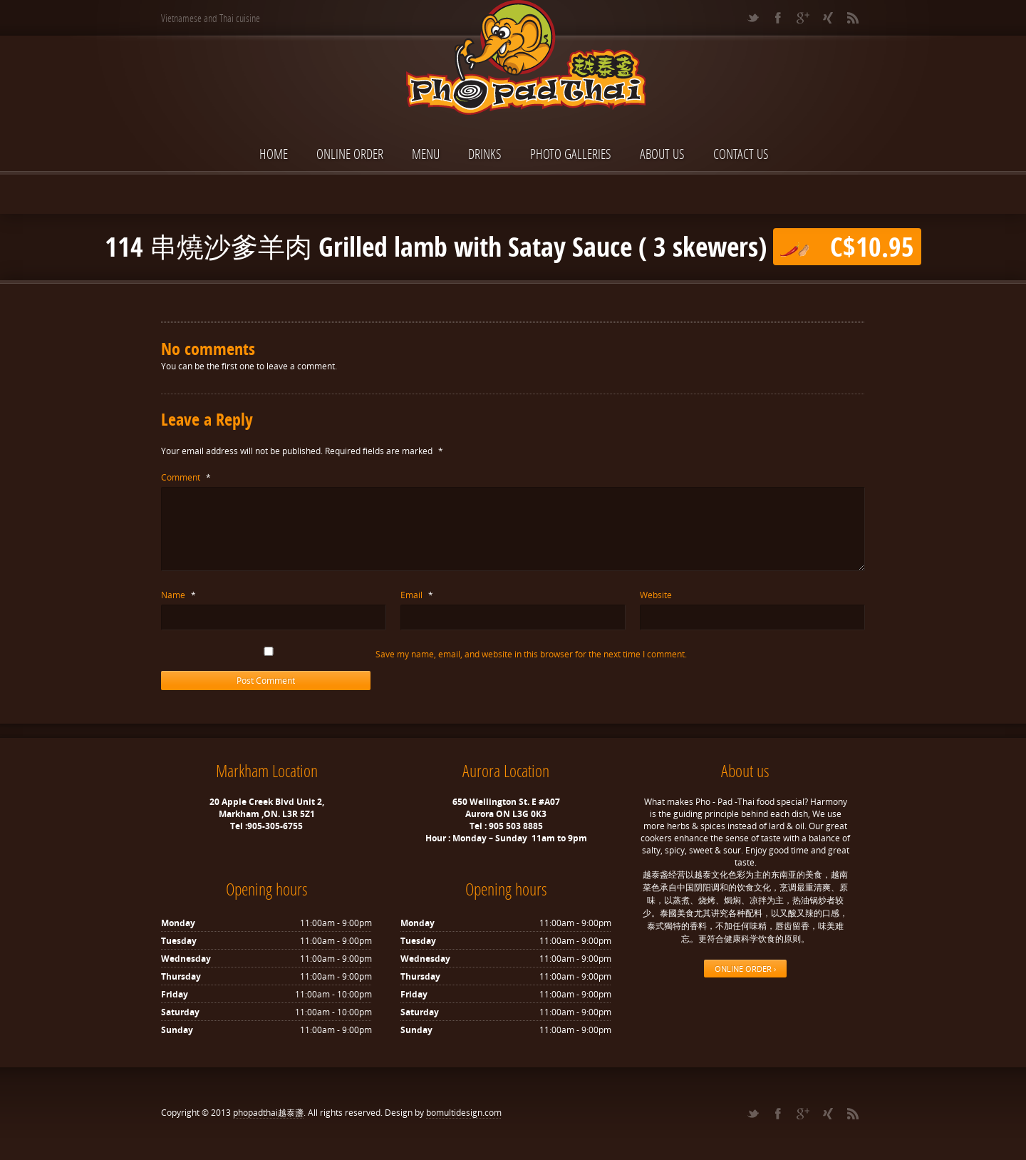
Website (656, 595)
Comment (186, 477)
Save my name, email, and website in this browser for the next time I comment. (531, 654)
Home (273, 154)
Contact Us (741, 154)
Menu (426, 154)
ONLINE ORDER (349, 154)
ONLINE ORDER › (745, 968)
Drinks (485, 154)
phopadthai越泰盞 (268, 1113)
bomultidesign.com (464, 1113)
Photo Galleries (570, 154)
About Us (662, 154)
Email (416, 595)
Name (178, 595)
